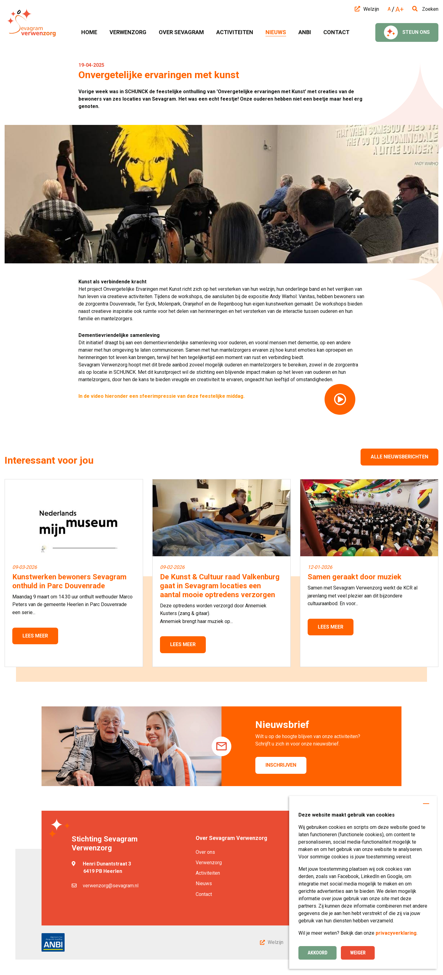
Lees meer (35, 636)
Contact (204, 894)
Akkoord (317, 953)
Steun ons (407, 32)
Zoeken (425, 9)
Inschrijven (280, 765)
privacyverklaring (396, 933)
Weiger (357, 953)
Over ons (205, 852)
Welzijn (367, 9)
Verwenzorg (209, 862)
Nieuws (204, 883)
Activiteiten (208, 873)
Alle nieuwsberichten (399, 457)
